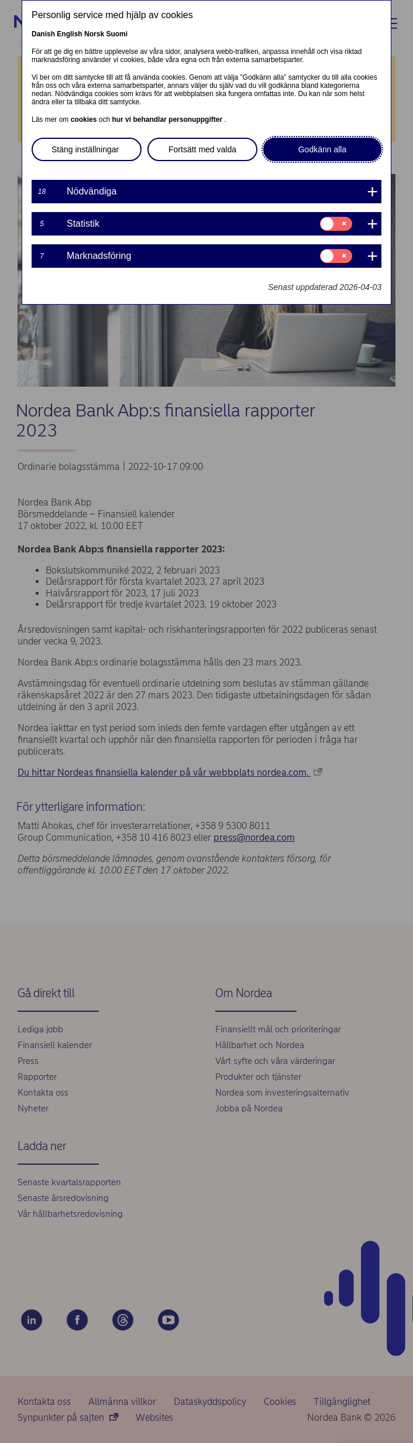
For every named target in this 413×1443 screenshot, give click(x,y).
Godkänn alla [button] (322, 149)
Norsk (94, 34)
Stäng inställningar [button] (85, 149)
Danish (43, 34)
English (69, 34)
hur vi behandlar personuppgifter (168, 119)
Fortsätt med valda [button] (202, 149)
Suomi (117, 34)
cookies (85, 119)
